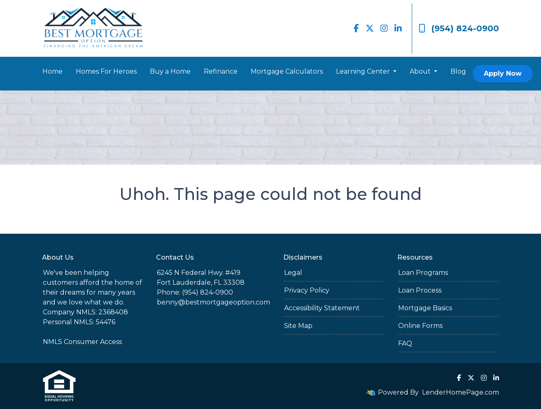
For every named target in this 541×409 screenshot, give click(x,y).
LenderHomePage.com (460, 392)
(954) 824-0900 (459, 28)
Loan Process (419, 290)
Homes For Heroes (106, 71)
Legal (293, 273)
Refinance (221, 71)
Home (52, 71)
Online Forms (420, 326)
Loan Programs (423, 273)
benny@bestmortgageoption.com (213, 302)
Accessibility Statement (322, 308)
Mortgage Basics (425, 308)
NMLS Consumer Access (82, 342)
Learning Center (364, 71)
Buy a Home (170, 71)
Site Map (298, 326)
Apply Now (503, 73)
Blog (458, 71)
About (421, 71)
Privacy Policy (306, 290)
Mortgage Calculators (287, 71)
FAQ (405, 343)
